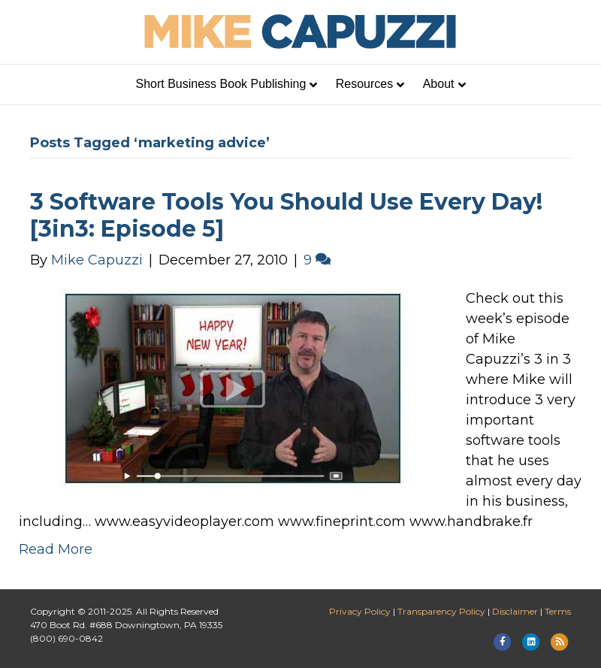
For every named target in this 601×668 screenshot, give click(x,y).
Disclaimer (515, 611)
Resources (364, 83)
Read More (55, 549)
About (439, 83)
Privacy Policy (360, 611)
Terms (558, 611)
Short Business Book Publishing (221, 83)
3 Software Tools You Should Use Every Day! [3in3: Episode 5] (286, 215)
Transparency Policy (441, 611)
